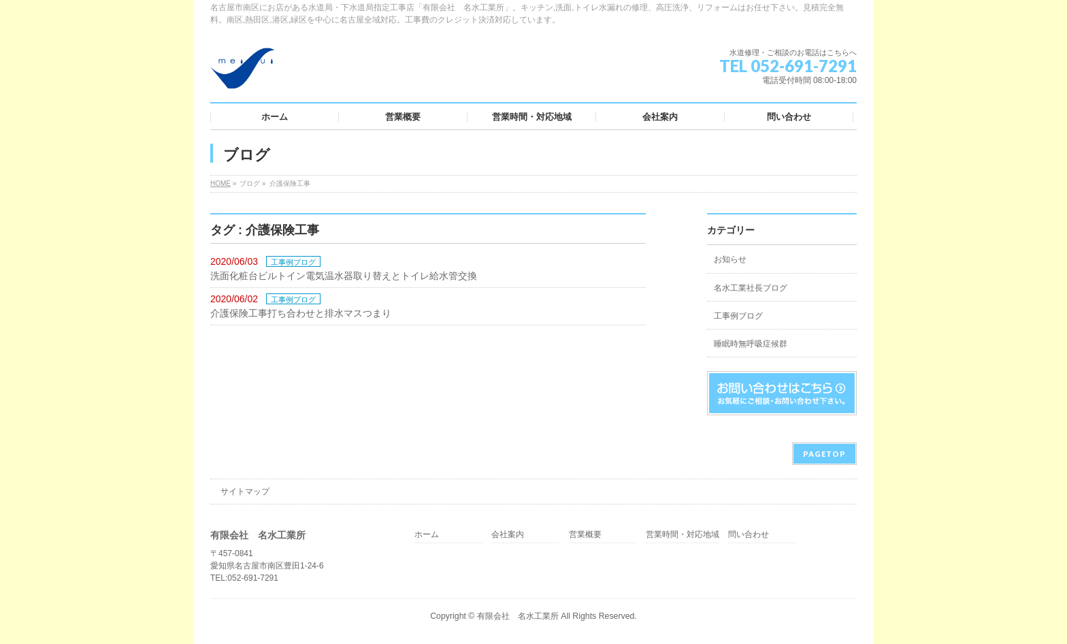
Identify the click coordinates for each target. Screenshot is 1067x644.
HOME (220, 183)
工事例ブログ (293, 262)
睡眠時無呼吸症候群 (750, 344)
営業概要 (585, 534)
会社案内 (507, 534)
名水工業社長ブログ (750, 288)
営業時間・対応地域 (682, 534)
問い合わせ (748, 534)
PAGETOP (824, 453)
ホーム (426, 534)
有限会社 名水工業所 (518, 616)
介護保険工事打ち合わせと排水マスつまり (300, 313)
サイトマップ (244, 491)
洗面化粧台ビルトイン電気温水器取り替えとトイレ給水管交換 (343, 275)
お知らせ (730, 259)
